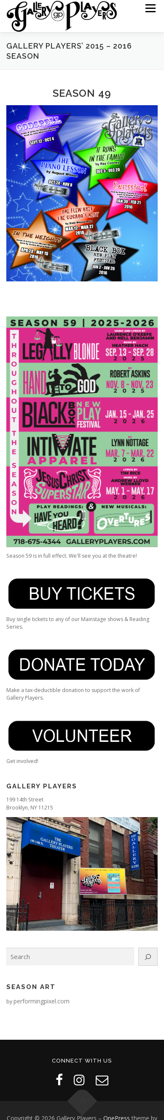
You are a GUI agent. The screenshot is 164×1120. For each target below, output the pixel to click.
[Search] (148, 957)
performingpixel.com (41, 1001)
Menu (150, 8)
